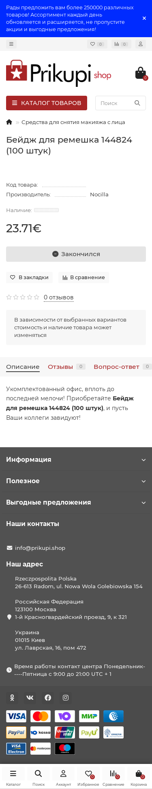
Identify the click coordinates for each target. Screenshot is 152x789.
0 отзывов (59, 297)
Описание (23, 366)
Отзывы (67, 366)
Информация (76, 459)
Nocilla (99, 194)
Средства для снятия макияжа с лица (73, 122)
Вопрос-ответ (123, 366)
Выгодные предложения (76, 502)
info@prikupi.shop (40, 548)
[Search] (120, 103)
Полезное (76, 481)
